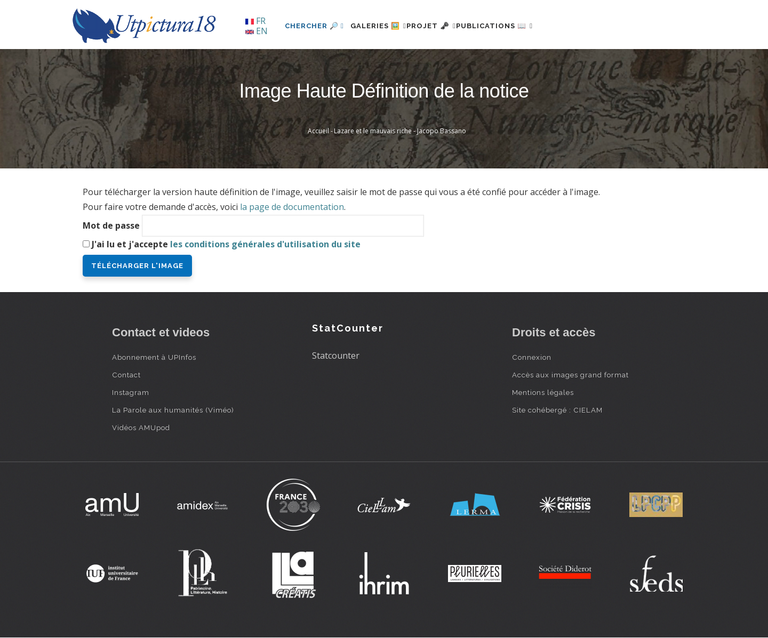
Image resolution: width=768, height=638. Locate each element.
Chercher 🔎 (314, 26)
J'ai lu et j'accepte (226, 244)
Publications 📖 (525, 26)
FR (255, 21)
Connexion (531, 357)
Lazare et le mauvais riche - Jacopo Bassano (400, 130)
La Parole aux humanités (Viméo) (173, 410)
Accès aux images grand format (570, 374)
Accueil (318, 130)
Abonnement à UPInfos (154, 357)
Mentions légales (543, 392)
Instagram (130, 392)
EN (256, 31)
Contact (126, 374)
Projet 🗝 (450, 26)
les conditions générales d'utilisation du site (265, 244)
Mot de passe (111, 225)
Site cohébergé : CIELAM (557, 410)
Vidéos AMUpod (141, 427)
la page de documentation (292, 207)
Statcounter (335, 355)
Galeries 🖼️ (385, 26)
